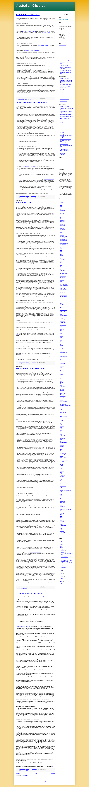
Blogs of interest (62, 256)
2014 (61, 544)
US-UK (61, 514)
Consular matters (63, 276)
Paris (60, 423)
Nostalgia (61, 413)
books (61, 258)
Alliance (61, 207)
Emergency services (63, 315)
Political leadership (63, 432)
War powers (62, 521)
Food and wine (62, 323)
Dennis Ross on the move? (28, 40)
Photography (62, 426)
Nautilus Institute (63, 147)
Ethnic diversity (62, 319)
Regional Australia (63, 453)
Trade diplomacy (63, 488)
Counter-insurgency (63, 278)
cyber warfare (62, 280)
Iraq (60, 360)
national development (63, 401)
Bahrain (61, 250)
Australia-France (63, 225)
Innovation (61, 348)
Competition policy (63, 274)
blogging (61, 255)
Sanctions (61, 465)
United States (62, 503)
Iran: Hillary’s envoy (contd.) (46, 32)
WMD (61, 528)
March (62, 576)
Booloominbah (62, 259)
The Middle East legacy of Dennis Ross (28, 15)
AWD (60, 247)
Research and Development (65, 454)
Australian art (62, 235)
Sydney (61, 479)
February (62, 578)
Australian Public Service (64, 243)
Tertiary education (63, 486)
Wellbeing (61, 524)
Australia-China (62, 224)
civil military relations (63, 267)
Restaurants (62, 458)
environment (62, 318)
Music (61, 398)
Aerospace (61, 202)
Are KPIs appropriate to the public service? (29, 593)
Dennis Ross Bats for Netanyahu (42, 45)
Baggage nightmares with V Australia (66, 116)
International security (63, 356)
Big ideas (61, 252)
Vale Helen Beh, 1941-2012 (64, 122)
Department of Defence (35, 197)
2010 (61, 581)
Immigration (62, 342)
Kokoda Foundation (63, 142)
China (61, 265)
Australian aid (62, 233)
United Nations (62, 502)
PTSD (61, 439)
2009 (61, 583)
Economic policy (62, 311)
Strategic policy (62, 475)
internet (61, 357)
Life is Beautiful (62, 379)
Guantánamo (62, 329)
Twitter (61, 498)
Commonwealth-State (63, 273)
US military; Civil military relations (65, 509)
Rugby (61, 462)
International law (62, 353)
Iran (19, 588)
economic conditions (63, 310)
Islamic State (62, 366)
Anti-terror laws (62, 210)
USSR (61, 516)
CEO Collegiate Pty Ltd (64, 134)
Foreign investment (63, 325)
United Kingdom (62, 501)
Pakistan (61, 420)
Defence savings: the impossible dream (29, 166)
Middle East (62, 389)
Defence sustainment (63, 295)
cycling (61, 281)
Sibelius (61, 468)
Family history (62, 321)
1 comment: (34, 362)
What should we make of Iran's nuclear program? (31, 368)
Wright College (62, 532)
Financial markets (63, 322)
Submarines (62, 476)
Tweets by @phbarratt (62, 45)
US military (62, 507)
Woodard (61, 529)
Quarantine (62, 447)
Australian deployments (64, 236)
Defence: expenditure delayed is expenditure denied (31, 102)
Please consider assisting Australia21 (66, 60)
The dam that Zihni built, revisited (65, 51)
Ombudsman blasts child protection (42, 596)
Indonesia (61, 345)
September (63, 567)
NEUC (61, 408)
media (61, 385)
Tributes (61, 494)
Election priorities (63, 124)
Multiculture (62, 397)
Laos (60, 375)
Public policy (28, 770)
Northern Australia (63, 412)
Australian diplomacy (63, 237)
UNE (60, 499)
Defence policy (62, 292)
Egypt (61, 314)
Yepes (61, 533)
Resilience (61, 456)
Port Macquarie (62, 438)
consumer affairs (63, 277)
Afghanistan (62, 203)
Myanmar (61, 400)
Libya (60, 378)
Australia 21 (62, 132)
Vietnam (61, 517)
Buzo (60, 263)
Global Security (62, 153)
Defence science (63, 293)
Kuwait (61, 372)
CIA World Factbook (63, 154)
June (62, 571)
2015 (61, 543)
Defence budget (21, 197)
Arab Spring (62, 213)
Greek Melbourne (63, 327)
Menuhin (61, 387)
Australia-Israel (62, 229)
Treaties (61, 492)
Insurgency (62, 349)
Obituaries (61, 417)
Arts (60, 217)
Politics (61, 434)
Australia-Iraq (62, 228)
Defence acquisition (63, 284)
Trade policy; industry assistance (65, 490)
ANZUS (61, 211)
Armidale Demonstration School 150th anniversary (65, 68)
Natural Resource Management (65, 405)
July (61, 570)
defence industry (63, 288)
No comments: (33, 196)
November (63, 552)
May (61, 573)
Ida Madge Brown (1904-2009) (65, 118)
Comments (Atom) (24, 775)
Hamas (61, 330)
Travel (61, 491)
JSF (60, 371)
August (62, 568)
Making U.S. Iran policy (20, 42)
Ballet (61, 251)
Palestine (22, 99)
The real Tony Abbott (63, 101)
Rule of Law (62, 464)
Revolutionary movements (64, 460)
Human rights (62, 338)
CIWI (60, 269)
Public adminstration (63, 443)
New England (62, 409)
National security (63, 402)
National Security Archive (64, 150)
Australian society (63, 244)
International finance (63, 352)
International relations (63, 355)
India (20, 363)
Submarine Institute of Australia (65, 139)
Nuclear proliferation (24, 363)
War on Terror (62, 520)
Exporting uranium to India (24, 202)
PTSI (60, 441)
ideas (60, 341)
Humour (61, 340)
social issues (62, 471)
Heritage (61, 336)
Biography (61, 254)
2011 (61, 549)
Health (61, 333)
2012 (61, 547)
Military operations (63, 393)
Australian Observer (31, 5)
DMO (60, 300)
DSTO (61, 306)
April (62, 575)
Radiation (61, 449)
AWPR (61, 248)
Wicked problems (63, 525)
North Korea (62, 411)
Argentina (61, 214)
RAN (60, 450)
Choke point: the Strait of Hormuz (35, 552)
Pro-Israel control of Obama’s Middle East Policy (32, 50)
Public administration (22, 770)
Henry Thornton (62, 137)
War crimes (62, 518)
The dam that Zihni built (64, 65)
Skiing (61, 469)
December (63, 550)
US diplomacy (62, 506)
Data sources (62, 282)
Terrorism (61, 484)
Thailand (61, 487)
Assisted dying (62, 220)
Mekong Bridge (62, 386)
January (62, 579)
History (61, 337)
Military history (62, 390)
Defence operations (63, 289)
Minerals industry (63, 396)
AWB (60, 246)
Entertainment (62, 316)
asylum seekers (62, 221)
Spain (61, 472)
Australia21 (62, 232)
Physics (61, 428)
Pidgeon (61, 430)
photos (61, 427)
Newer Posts (18, 773)
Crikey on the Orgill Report (64, 89)
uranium (29, 363)
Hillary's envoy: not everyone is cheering (29, 31)
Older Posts (53, 773)
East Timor (61, 308)
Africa (61, 205)
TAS (60, 483)
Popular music (62, 435)
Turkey (61, 495)
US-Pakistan (62, 513)
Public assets (62, 445)
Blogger (46, 781)
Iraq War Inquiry (62, 363)
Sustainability (62, 477)
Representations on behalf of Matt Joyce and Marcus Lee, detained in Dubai (66, 55)
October (62, 565)
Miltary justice (62, 394)
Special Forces (62, 473)
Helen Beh (61, 334)
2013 (61, 546)
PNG (60, 431)
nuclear (61, 415)
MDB (60, 383)
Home (36, 773)
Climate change (62, 270)
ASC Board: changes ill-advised (65, 114)
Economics (62, 312)
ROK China (62, 461)
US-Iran (26, 99)
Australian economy (63, 239)
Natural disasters (63, 404)
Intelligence (62, 351)
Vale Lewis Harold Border (64, 99)
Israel (20, 99)
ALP (60, 209)
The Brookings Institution (64, 149)
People (61, 424)
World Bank (62, 531)
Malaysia (61, 382)
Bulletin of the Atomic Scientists (65, 151)
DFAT (61, 299)
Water (61, 522)
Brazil (61, 261)
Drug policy (62, 304)
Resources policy (63, 457)
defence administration (64, 285)
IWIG (60, 370)
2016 (61, 541)
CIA (60, 266)
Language (61, 374)
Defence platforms (63, 291)
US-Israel (29, 99)
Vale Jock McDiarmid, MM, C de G (66, 70)
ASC (60, 218)
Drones (61, 303)
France (61, 326)
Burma (61, 262)
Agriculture (61, 206)
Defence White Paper (28, 197)
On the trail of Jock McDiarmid (65, 49)
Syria (60, 480)
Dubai (61, 307)
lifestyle (61, 381)
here (28, 94)
